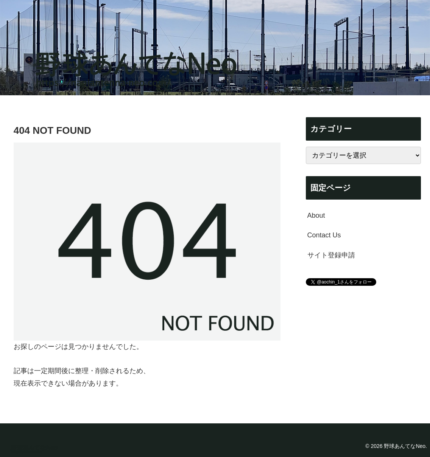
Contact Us (324, 235)
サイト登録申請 (331, 255)
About (316, 215)
